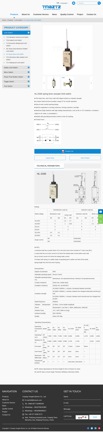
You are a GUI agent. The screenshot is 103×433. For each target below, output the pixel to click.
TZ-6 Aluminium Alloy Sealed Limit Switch (17, 58)
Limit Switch (18, 20)
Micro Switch (8, 72)
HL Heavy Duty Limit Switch (32, 20)
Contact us (30, 393)
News (54, 14)
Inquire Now (50, 159)
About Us (26, 14)
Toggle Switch (9, 81)
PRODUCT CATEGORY (16, 27)
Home (4, 20)
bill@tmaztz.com (36, 402)
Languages (63, 3)
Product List (68, 152)
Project (80, 14)
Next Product (85, 159)
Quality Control (67, 14)
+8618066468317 (40, 412)
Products (14, 15)
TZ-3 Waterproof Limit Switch (15, 62)
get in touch (72, 393)
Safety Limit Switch (11, 67)
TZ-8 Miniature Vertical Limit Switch (17, 37)
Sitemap (46, 430)
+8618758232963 (40, 409)
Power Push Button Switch (13, 77)
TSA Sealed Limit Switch (14, 40)
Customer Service (41, 14)
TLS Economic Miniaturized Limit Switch (16, 44)
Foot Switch (8, 86)
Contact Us (91, 14)
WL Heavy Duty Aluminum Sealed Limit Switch (16, 50)
